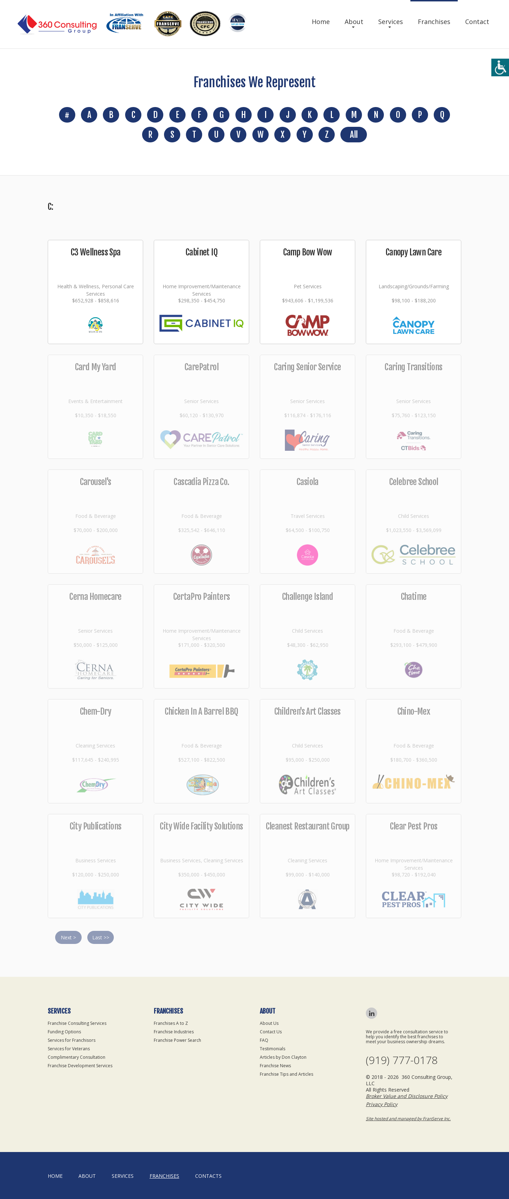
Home (321, 21)
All (353, 134)
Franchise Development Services (80, 1066)
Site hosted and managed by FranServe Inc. (408, 1119)
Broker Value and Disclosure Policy (406, 1096)
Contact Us (271, 1032)
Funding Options (64, 1032)
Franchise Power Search (177, 1040)
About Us (269, 1023)
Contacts (208, 1176)
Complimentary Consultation (76, 1057)
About (354, 21)
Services (390, 21)
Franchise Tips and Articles (286, 1074)
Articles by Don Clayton (283, 1057)
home (55, 1176)
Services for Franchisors (71, 1040)
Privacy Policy (381, 1104)
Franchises (434, 21)
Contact (477, 21)
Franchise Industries (174, 1032)
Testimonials (272, 1049)
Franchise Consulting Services (77, 1023)
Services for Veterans (69, 1049)
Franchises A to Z (171, 1023)
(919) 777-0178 (402, 1060)
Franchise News (275, 1066)
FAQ (264, 1040)
